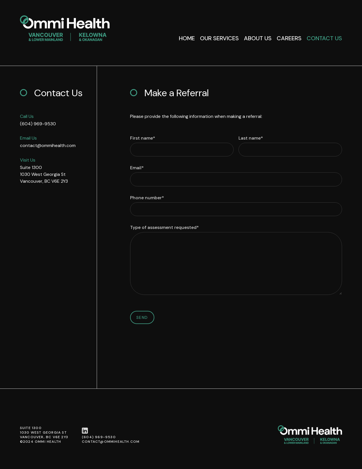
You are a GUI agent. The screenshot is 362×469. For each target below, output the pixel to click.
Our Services (219, 38)
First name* (142, 138)
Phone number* (147, 198)
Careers (289, 38)
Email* (137, 168)
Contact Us (324, 38)
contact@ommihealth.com (48, 145)
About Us (258, 38)
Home (187, 38)
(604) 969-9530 (38, 124)
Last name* (250, 138)
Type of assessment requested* (164, 227)
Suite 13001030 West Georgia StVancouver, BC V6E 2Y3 (44, 174)
